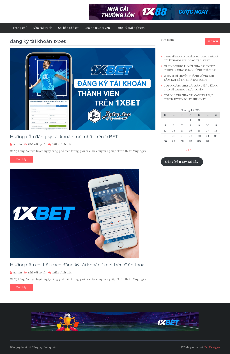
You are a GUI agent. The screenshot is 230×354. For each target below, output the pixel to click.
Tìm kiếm (167, 39)
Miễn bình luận (62, 144)
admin (17, 144)
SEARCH (212, 41)
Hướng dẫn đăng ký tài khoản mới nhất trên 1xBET (64, 136)
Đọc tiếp (21, 159)
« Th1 (189, 150)
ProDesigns (212, 347)
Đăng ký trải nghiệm (130, 28)
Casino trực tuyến (97, 28)
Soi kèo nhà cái (68, 28)
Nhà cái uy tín (43, 28)
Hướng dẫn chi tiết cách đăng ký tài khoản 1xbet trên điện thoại (78, 264)
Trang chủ (20, 28)
